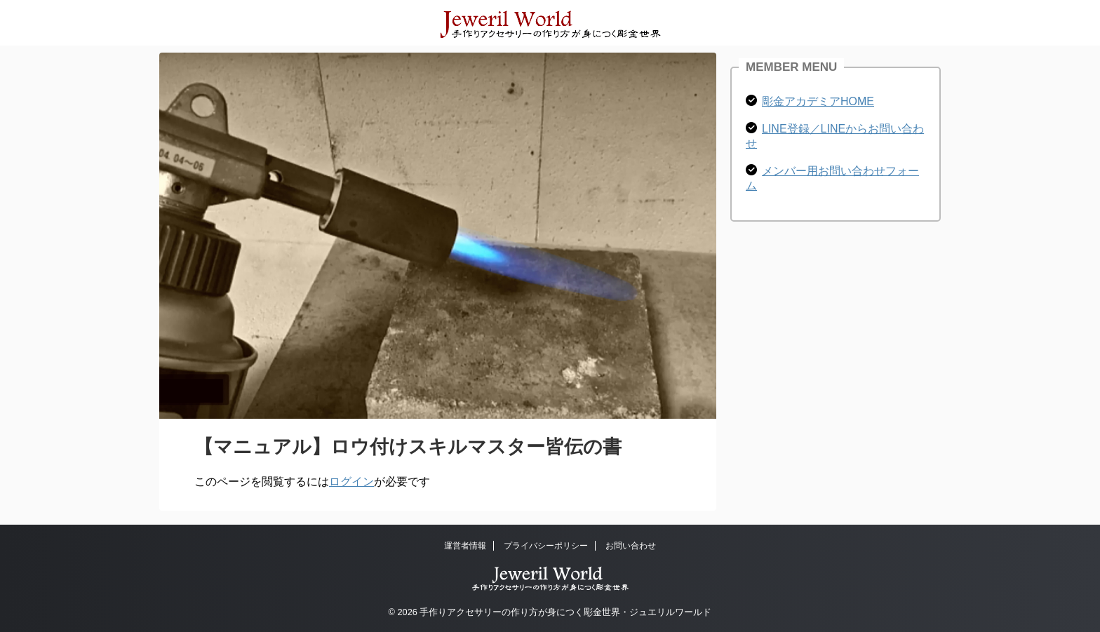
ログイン (351, 482)
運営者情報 (465, 546)
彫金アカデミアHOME (818, 101)
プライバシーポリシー (546, 546)
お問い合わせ (630, 546)
